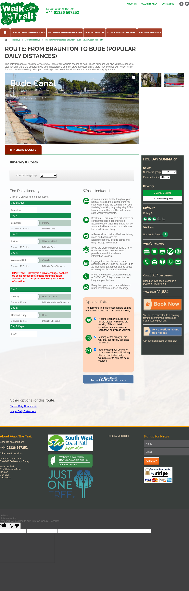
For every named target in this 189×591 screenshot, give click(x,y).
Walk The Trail (19, 13)
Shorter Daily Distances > (23, 406)
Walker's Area (149, 4)
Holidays (16, 40)
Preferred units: (151, 177)
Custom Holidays (32, 40)
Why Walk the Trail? (150, 32)
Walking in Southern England (28, 32)
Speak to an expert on (62, 11)
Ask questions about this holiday (160, 340)
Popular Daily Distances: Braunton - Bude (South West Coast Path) (74, 40)
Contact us (168, 4)
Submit (151, 461)
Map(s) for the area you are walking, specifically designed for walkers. (113, 340)
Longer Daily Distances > (23, 411)
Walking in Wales (94, 32)
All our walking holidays (121, 32)
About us (132, 4)
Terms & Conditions (118, 436)
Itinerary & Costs (23, 150)
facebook (181, 3)
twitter (187, 3)
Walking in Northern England (65, 32)
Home (6, 40)
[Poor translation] (14, 525)
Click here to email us (11, 453)
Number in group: (26, 175)
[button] (128, 76)
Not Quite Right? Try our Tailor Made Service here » (108, 379)
